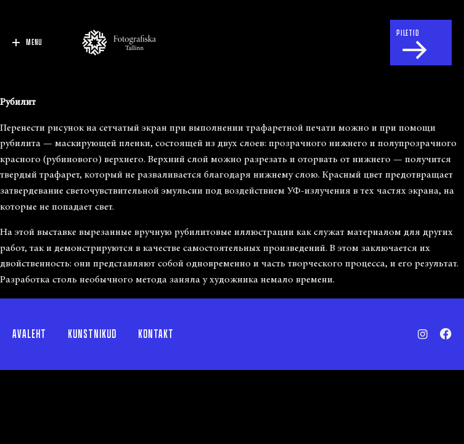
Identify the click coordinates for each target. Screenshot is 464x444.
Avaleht (29, 334)
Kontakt (156, 334)
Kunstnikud (92, 334)
